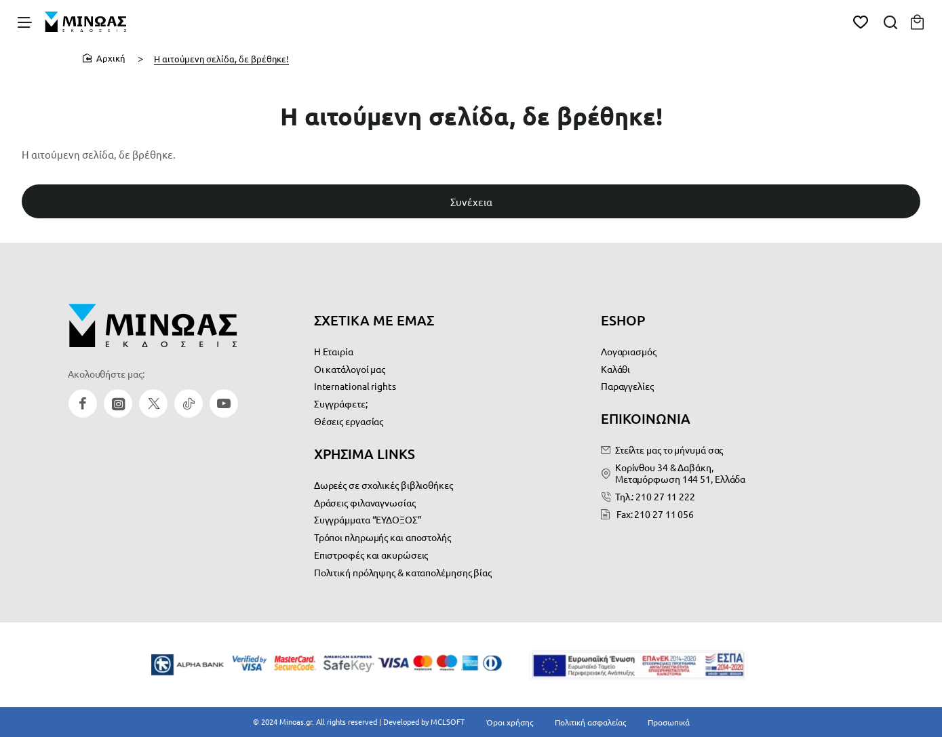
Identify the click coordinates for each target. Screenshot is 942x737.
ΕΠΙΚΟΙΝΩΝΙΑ (645, 420)
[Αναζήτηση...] (882, 23)
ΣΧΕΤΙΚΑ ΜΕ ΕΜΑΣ (374, 324)
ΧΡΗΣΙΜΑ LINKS (364, 453)
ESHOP (623, 324)
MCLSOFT (458, 719)
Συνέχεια (471, 216)
